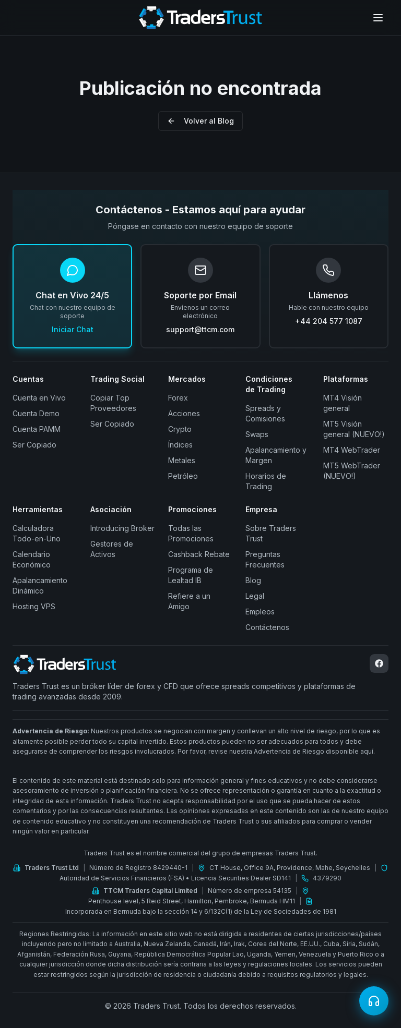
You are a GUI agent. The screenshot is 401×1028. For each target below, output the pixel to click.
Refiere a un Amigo (189, 601)
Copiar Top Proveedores (113, 403)
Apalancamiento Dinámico (40, 585)
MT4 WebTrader (351, 449)
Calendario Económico (32, 559)
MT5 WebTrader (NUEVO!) (351, 470)
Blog (253, 580)
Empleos (260, 611)
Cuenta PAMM (37, 429)
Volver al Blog (200, 120)
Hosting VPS (34, 606)
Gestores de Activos (111, 549)
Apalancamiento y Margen (275, 455)
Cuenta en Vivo (39, 397)
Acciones (184, 413)
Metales (181, 460)
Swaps (256, 434)
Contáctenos (267, 627)
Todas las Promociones (191, 533)
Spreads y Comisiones (265, 413)
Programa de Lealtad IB (190, 575)
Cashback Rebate (199, 554)
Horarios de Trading (265, 481)
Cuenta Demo (36, 413)
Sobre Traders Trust (270, 533)
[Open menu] (378, 17)
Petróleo (183, 475)
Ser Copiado (34, 444)
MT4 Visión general (342, 403)
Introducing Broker (122, 528)
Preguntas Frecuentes (265, 559)
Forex (178, 397)
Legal (254, 595)
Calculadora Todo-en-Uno (37, 533)
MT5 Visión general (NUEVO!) (354, 429)
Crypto (180, 429)
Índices (180, 444)
